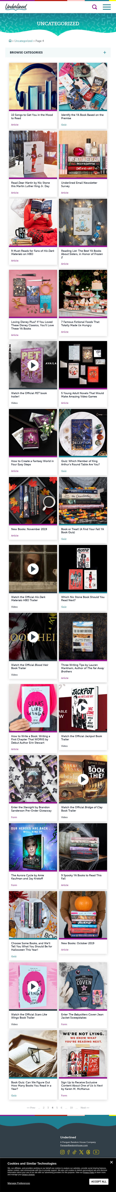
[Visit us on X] (81, 1152)
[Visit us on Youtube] (96, 1152)
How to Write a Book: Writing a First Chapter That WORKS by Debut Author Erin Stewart (30, 739)
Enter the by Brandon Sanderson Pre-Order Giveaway (31, 809)
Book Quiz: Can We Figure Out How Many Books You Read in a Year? (31, 1086)
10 (71, 1107)
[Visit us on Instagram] (62, 1152)
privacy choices (28, 1175)
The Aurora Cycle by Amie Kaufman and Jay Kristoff (27, 877)
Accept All (98, 1181)
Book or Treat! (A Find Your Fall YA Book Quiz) (82, 530)
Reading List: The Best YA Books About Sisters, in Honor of (82, 254)
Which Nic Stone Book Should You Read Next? (83, 598)
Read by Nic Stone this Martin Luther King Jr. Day (30, 184)
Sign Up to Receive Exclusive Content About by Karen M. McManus (82, 1086)
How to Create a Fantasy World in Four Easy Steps (32, 462)
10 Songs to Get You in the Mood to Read (32, 116)
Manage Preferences (19, 1183)
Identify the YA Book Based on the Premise (82, 116)
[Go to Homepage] (10, 41)
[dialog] (58, 1175)
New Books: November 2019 (29, 529)
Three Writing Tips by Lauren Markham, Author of (82, 668)
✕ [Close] (111, 1162)
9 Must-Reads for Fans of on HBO (32, 252)
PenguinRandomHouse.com (74, 1145)
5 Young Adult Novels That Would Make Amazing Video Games (82, 395)
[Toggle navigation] (107, 7)
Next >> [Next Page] (85, 1107)
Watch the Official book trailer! (29, 395)
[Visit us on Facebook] (69, 1152)
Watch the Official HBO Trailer (28, 598)
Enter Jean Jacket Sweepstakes (82, 1016)
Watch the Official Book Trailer (29, 666)
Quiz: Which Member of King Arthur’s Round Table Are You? (80, 462)
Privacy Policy (88, 1172)
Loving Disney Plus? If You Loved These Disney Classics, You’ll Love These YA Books (32, 325)
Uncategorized (23, 41)
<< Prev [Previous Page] (31, 1107)
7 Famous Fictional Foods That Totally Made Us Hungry (80, 323)
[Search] (94, 7)
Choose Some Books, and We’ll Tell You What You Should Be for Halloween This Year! (31, 946)
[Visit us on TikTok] (74, 1152)
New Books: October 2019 (77, 943)
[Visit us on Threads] (88, 1152)
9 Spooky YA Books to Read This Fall (81, 877)
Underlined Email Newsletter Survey (79, 184)
